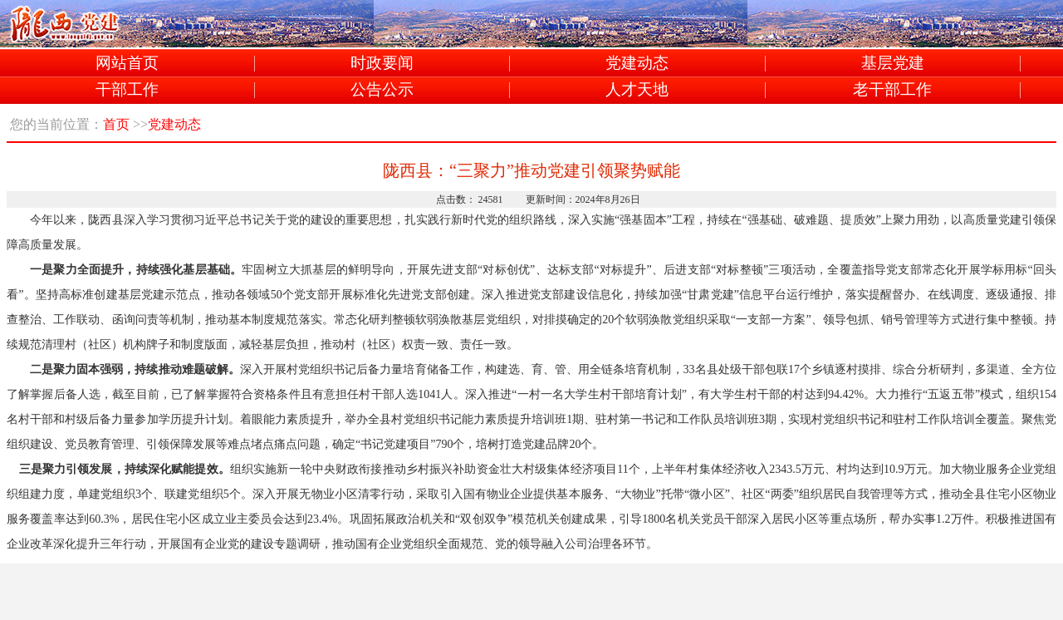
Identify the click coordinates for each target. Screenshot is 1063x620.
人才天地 (637, 90)
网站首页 (127, 63)
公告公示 (382, 90)
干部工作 (127, 90)
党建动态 (637, 63)
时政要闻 (382, 63)
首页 (116, 124)
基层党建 (892, 63)
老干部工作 (892, 90)
